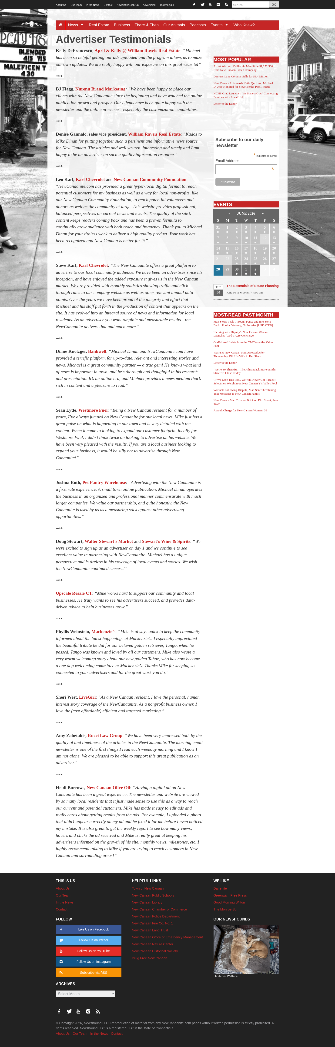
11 (255, 238)
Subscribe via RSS (82, 972)
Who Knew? (244, 25)
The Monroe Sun (226, 909)
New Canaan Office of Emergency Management (167, 937)
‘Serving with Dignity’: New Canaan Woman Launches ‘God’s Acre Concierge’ (241, 333)
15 (227, 248)
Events (221, 25)
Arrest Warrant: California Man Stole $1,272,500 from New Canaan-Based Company (243, 68)
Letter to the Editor (225, 103)
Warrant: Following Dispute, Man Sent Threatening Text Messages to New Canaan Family (245, 391)
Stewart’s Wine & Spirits (166, 541)
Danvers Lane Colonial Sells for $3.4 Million (241, 76)
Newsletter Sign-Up (128, 4)
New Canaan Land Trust (150, 930)
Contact (108, 4)
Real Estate (99, 25)
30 (237, 269)
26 (265, 259)
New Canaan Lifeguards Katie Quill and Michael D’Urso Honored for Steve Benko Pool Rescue (243, 85)
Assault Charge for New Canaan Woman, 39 (240, 410)
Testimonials (167, 4)
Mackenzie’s (103, 631)
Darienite (220, 888)
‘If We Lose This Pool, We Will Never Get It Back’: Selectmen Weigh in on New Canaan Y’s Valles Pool (245, 381)
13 (274, 238)
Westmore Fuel (93, 410)
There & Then (147, 25)
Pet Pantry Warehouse (104, 482)
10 (246, 238)
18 (255, 248)
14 (218, 248)
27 (274, 259)
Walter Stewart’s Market (109, 541)
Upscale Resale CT (74, 593)
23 (237, 259)
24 (246, 259)
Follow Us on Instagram (84, 961)
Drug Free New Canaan (149, 958)
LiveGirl (87, 697)
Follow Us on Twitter (83, 940)
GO (274, 4)
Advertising (149, 4)
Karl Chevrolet (90, 179)
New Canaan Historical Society (155, 951)
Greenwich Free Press (230, 895)
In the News (92, 4)
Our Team (76, 4)
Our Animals (174, 25)
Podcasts (198, 25)
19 (265, 248)
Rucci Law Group (105, 735)
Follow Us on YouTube (84, 951)
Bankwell (97, 351)
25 (255, 259)
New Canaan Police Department (156, 916)
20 (274, 248)
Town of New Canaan (148, 888)
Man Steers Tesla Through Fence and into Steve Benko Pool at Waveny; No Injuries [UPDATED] (243, 323)
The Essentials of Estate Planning (253, 286)
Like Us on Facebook (83, 929)
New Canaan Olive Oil (108, 787)
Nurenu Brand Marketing (100, 89)
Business (122, 25)
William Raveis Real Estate (154, 134)
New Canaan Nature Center (152, 944)
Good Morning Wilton (229, 902)
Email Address (244, 161)
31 (218, 227)
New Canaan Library (147, 902)
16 (237, 248)
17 (246, 248)
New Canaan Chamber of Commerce (159, 909)
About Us (61, 4)
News (77, 25)
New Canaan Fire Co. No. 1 (152, 923)
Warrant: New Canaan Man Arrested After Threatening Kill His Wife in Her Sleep (239, 354)
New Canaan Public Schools (153, 895)
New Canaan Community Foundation (150, 179)
